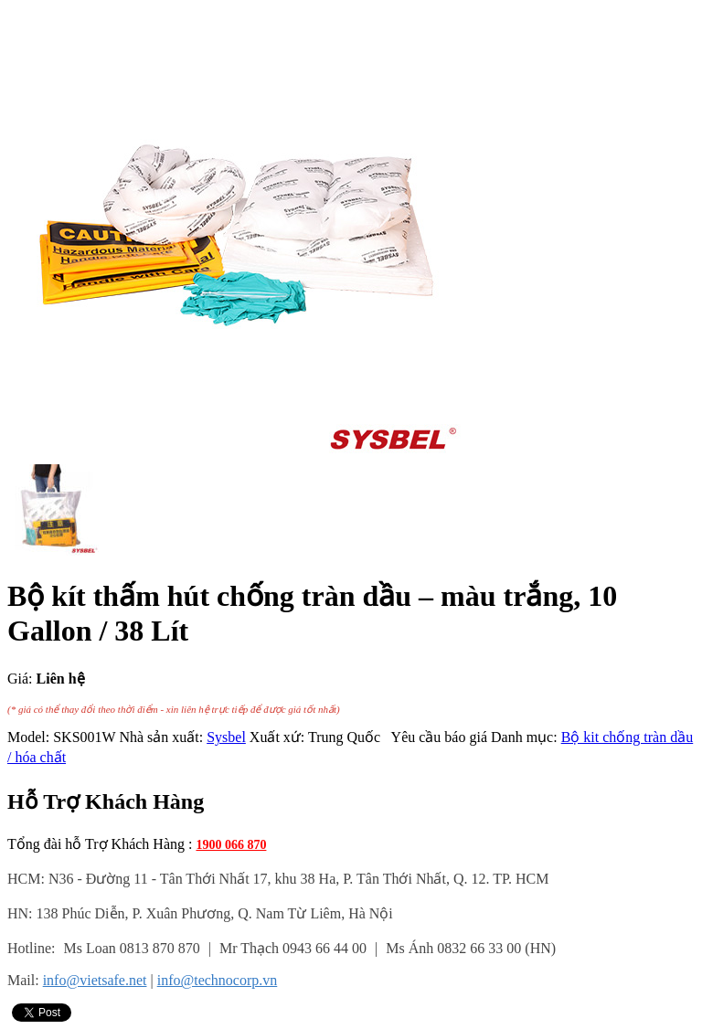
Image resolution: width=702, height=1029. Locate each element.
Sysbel (226, 737)
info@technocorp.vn (217, 980)
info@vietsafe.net (95, 980)
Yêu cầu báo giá (435, 737)
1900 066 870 (231, 845)
